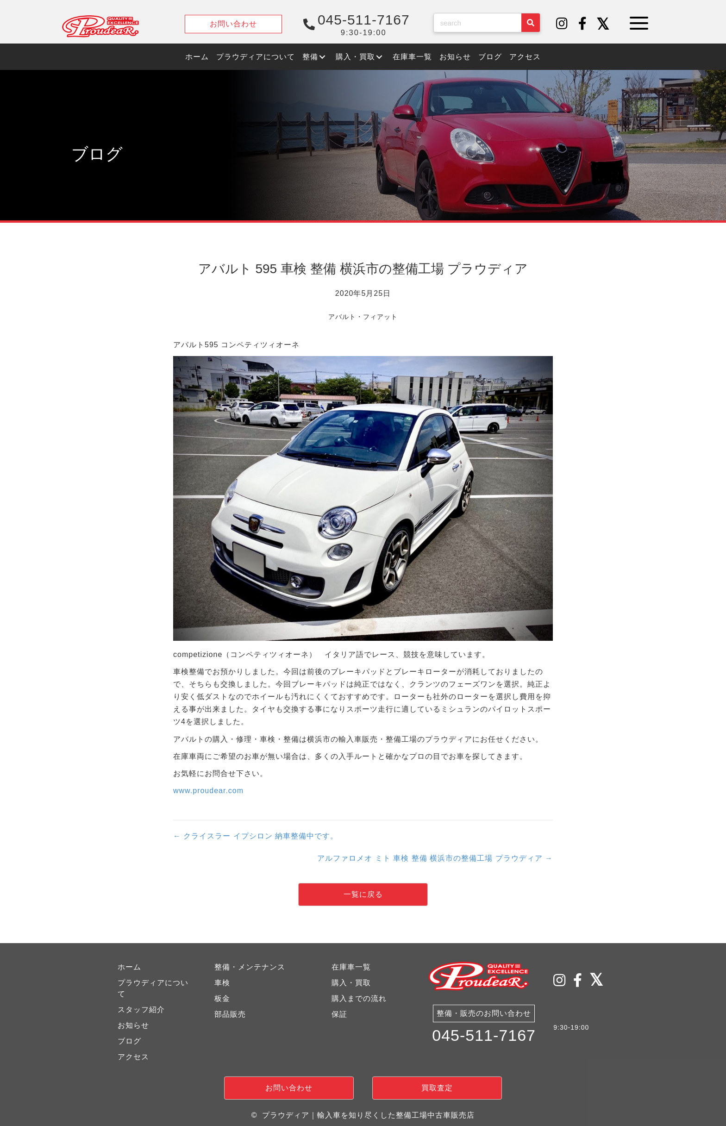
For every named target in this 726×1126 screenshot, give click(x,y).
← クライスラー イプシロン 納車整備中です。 (255, 836)
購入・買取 (351, 983)
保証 (339, 1014)
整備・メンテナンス (249, 967)
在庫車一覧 (351, 967)
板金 (222, 998)
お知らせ (133, 1025)
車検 (222, 983)
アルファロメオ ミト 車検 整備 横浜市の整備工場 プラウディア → (435, 858)
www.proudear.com (208, 790)
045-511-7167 (484, 1036)
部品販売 (230, 1014)
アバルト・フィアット (363, 316)
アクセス (133, 1057)
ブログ (129, 1041)
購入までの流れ (359, 998)
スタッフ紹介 (141, 1009)
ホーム (129, 967)
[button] (562, 24)
